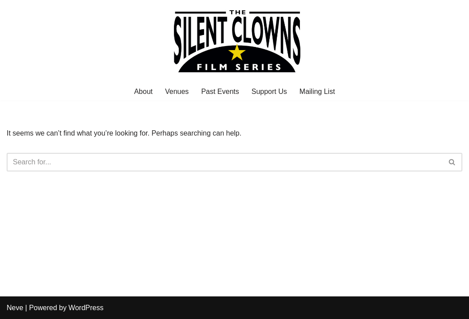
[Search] (224, 162)
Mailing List (317, 91)
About (143, 91)
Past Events (220, 91)
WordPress (85, 307)
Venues (177, 91)
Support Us (269, 91)
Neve (15, 307)
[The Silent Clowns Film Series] (234, 41)
